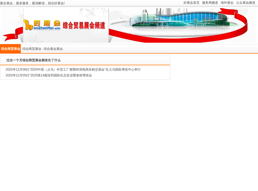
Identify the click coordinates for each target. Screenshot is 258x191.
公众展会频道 (245, 3)
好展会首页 (191, 3)
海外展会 (227, 3)
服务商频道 (210, 3)
